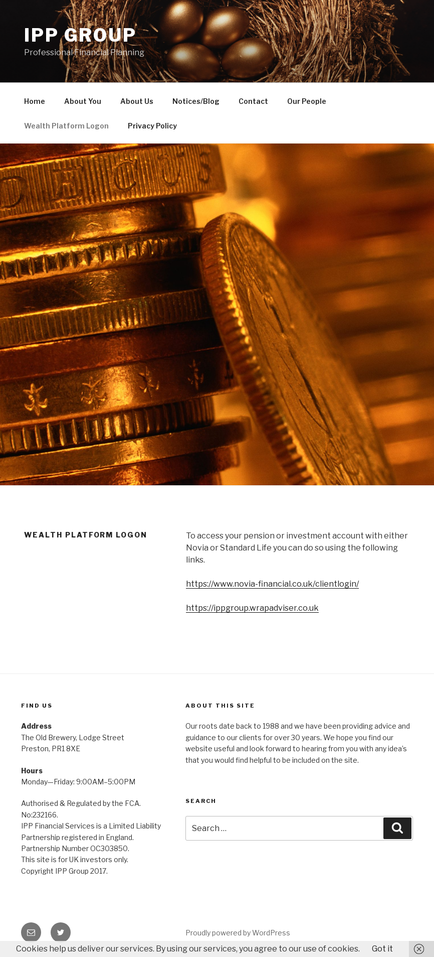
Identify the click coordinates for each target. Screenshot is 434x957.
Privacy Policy (152, 125)
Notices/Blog (196, 101)
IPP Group (80, 35)
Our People (306, 101)
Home (34, 101)
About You (82, 101)
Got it (382, 948)
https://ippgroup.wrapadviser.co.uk (252, 608)
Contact (253, 101)
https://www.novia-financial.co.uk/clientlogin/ (272, 584)
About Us (136, 101)
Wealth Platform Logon (66, 125)
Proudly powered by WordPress (237, 932)
